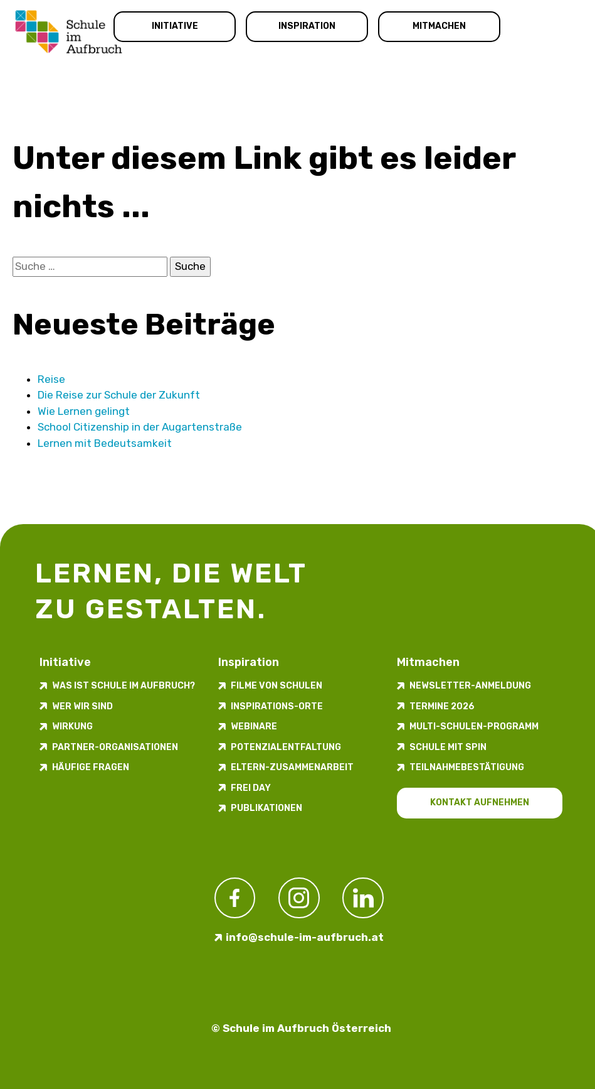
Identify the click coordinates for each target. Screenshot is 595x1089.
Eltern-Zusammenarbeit (292, 767)
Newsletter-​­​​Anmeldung (470, 685)
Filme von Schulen (276, 685)
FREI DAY (251, 788)
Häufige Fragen (90, 767)
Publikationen (266, 808)
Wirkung (72, 726)
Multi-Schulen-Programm (474, 726)
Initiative (175, 26)
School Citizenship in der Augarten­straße (140, 427)
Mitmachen (439, 26)
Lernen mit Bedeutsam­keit (105, 443)
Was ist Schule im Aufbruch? (123, 685)
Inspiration (306, 26)
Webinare (254, 726)
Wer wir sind (82, 706)
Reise (51, 379)
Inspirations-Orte (277, 706)
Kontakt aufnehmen (479, 802)
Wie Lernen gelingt (84, 411)
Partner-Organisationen (115, 747)
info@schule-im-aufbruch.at (305, 937)
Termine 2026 (442, 706)
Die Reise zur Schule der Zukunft (119, 395)
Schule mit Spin (448, 747)
